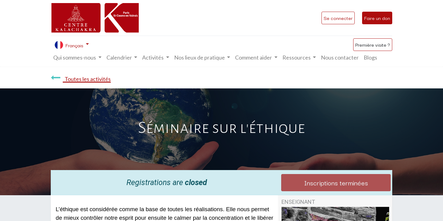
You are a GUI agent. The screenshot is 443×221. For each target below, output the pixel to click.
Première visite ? (372, 44)
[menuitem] (339, 57)
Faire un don (377, 17)
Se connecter (338, 17)
